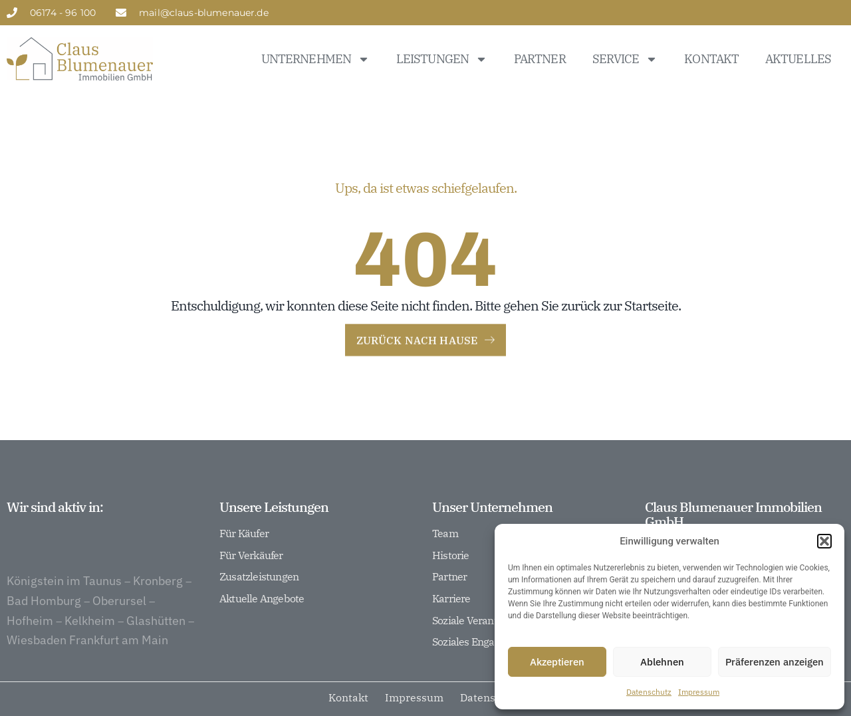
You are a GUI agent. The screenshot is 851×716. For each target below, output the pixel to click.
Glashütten (155, 653)
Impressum (698, 692)
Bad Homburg (44, 634)
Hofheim (30, 653)
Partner (540, 58)
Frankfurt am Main (118, 673)
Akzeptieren (557, 662)
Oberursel (119, 634)
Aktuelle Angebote (261, 599)
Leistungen (441, 59)
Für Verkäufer (251, 556)
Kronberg (158, 614)
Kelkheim (89, 653)
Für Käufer (244, 534)
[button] (824, 541)
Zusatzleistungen (259, 577)
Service (625, 59)
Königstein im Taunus (64, 614)
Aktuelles (798, 58)
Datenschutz (648, 692)
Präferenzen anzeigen (774, 662)
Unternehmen (315, 59)
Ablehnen (662, 662)
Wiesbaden (36, 673)
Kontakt (711, 58)
